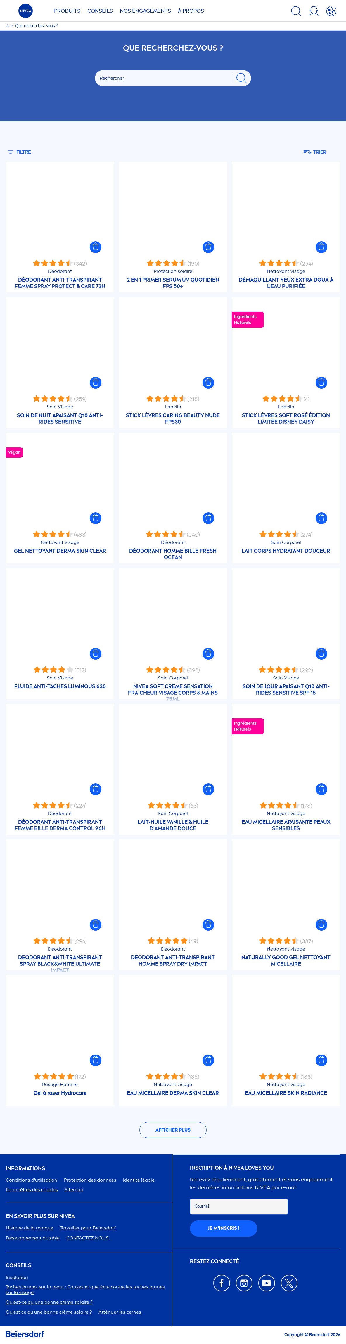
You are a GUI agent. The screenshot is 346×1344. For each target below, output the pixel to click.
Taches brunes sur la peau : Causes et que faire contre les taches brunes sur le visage (85, 1289)
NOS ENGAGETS (145, 11)
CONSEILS (18, 1266)
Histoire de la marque (29, 1228)
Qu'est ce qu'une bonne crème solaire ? (49, 1312)
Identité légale (139, 1180)
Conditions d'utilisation (31, 1180)
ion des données (90, 1180)
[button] (95, 247)
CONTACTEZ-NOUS (87, 1238)
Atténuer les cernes (119, 1312)
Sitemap (74, 1189)
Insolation (17, 1277)
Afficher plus (173, 1130)
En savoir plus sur (40, 1216)
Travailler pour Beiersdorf (88, 1228)
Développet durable (33, 1238)
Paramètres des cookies (32, 1189)
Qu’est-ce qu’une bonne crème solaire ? (49, 1302)
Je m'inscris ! (224, 1228)
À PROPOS (191, 11)
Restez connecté (214, 1261)
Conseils (100, 11)
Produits (67, 11)
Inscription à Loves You (232, 1168)
